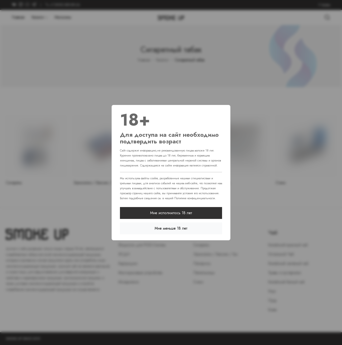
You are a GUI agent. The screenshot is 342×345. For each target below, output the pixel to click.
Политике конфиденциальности (194, 198)
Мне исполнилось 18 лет (171, 213)
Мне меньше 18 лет (171, 228)
